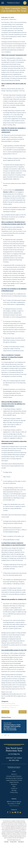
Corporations (5, 707)
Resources (14, 784)
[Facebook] (8, 812)
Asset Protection (6, 703)
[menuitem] (6, 842)
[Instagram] (18, 812)
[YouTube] (15, 812)
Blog (14, 786)
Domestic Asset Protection (14, 776)
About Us (14, 774)
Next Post (22, 712)
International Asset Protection (9, 705)
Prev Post (5, 712)
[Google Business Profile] (20, 812)
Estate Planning (14, 782)
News (13, 703)
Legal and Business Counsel (14, 780)
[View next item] (8, 735)
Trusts (11, 707)
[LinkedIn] (13, 812)
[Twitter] (10, 812)
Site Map (14, 790)
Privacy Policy (14, 792)
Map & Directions (14, 805)
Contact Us (14, 788)
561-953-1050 (14, 760)
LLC (15, 707)
